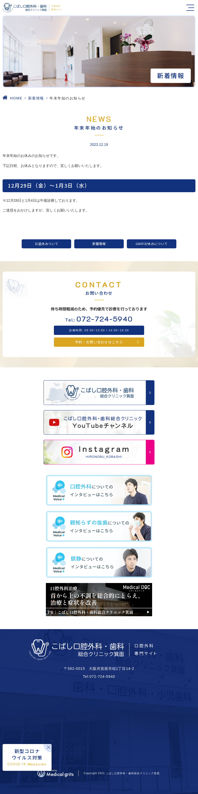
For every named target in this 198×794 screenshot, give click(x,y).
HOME (16, 98)
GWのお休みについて (152, 243)
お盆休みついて (46, 243)
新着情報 (36, 98)
